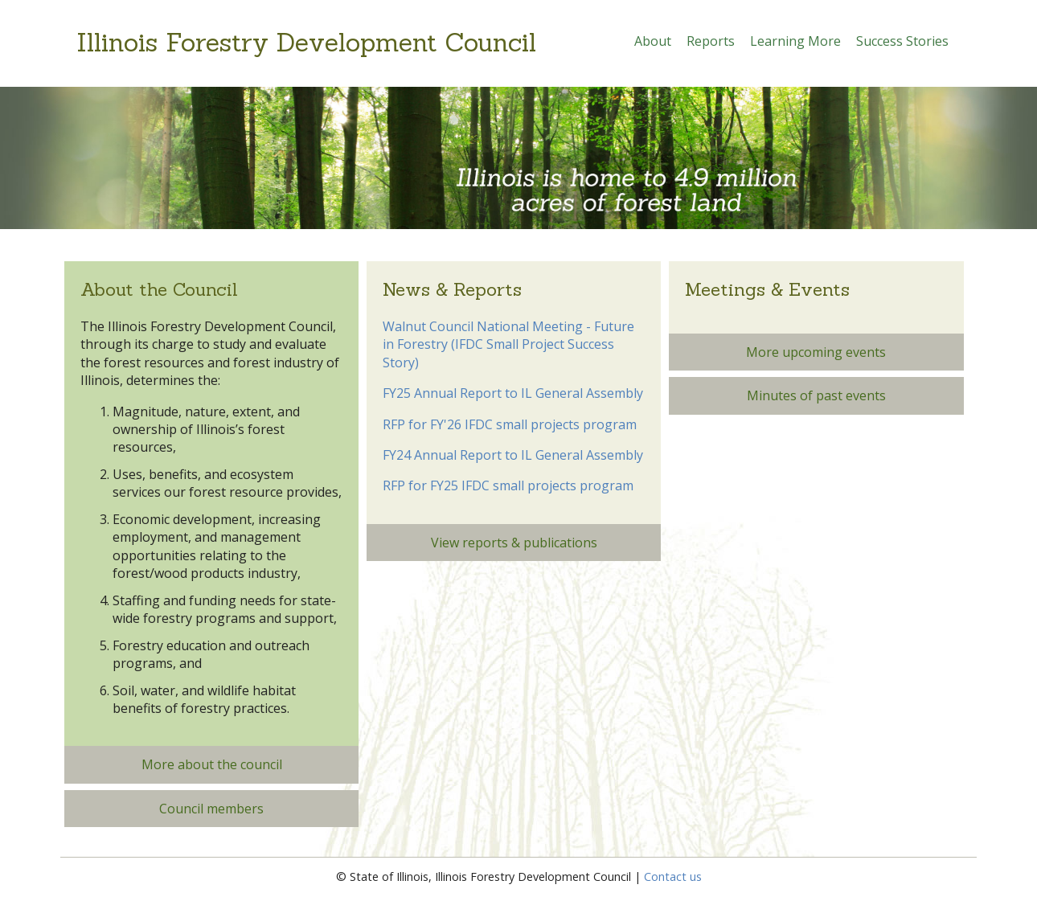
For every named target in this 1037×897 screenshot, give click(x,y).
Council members (211, 808)
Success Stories (902, 41)
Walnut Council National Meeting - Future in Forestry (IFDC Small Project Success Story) (508, 344)
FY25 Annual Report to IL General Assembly (513, 393)
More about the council (211, 764)
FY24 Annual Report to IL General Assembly (513, 455)
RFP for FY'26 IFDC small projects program (510, 424)
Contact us (673, 876)
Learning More (795, 41)
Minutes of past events (816, 395)
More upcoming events (816, 352)
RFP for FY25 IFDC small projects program (508, 485)
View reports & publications (514, 542)
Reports (711, 41)
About (652, 41)
